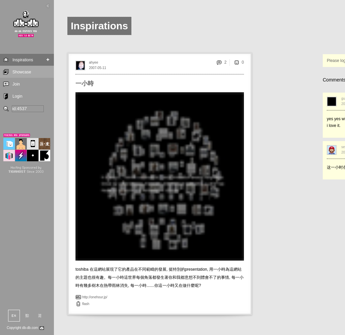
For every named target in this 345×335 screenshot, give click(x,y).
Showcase (21, 72)
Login (17, 96)
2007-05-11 (97, 68)
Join (16, 84)
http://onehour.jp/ (94, 297)
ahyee (93, 62)
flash (85, 304)
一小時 (84, 83)
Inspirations (22, 60)
